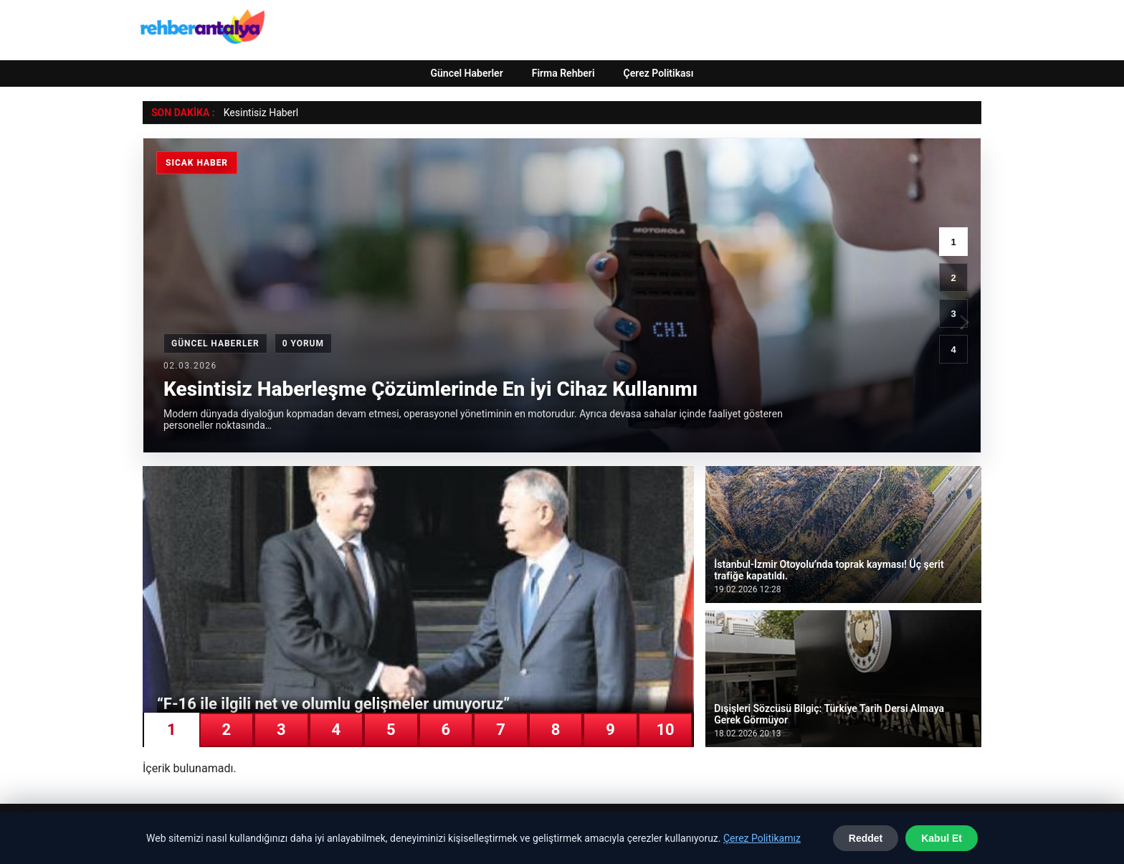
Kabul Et (941, 838)
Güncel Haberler (466, 73)
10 (665, 730)
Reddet (865, 838)
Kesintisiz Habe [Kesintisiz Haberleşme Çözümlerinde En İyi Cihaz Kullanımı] (258, 112)
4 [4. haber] (953, 349)
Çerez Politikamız (762, 838)
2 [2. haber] (953, 277)
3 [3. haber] (953, 313)
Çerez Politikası (659, 73)
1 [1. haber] (953, 242)
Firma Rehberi (563, 73)
